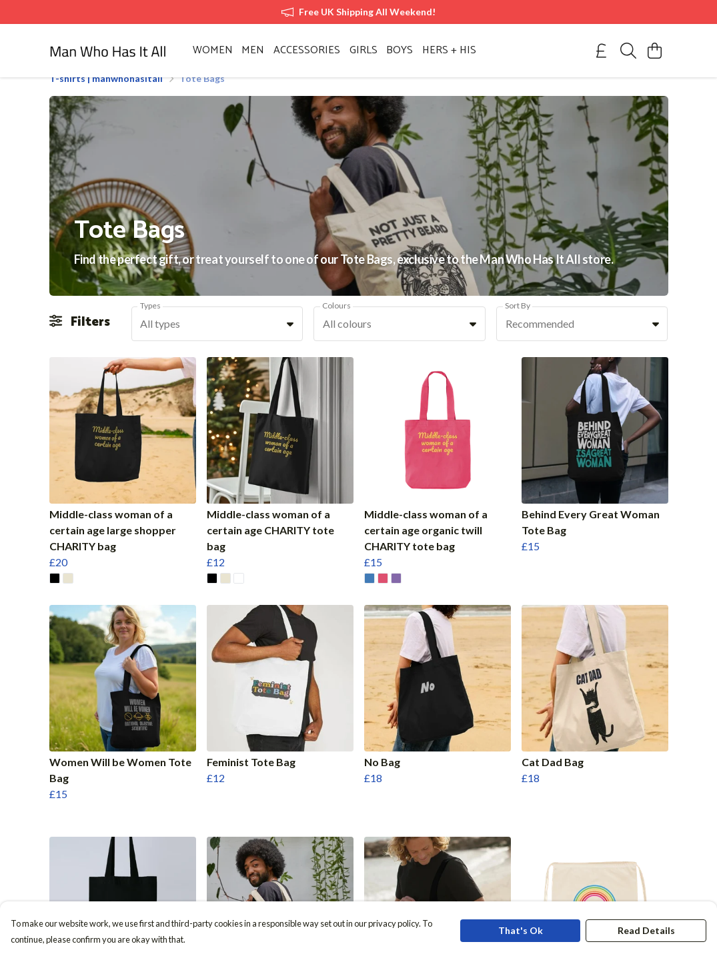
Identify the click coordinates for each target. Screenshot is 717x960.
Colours (336, 321)
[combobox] (217, 339)
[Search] (628, 50)
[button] (290, 339)
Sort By (517, 321)
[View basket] (655, 50)
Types (150, 321)
